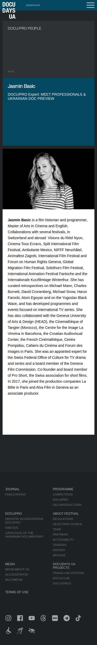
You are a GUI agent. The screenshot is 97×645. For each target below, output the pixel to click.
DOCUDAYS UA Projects (64, 566)
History (59, 550)
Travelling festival (68, 573)
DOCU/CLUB (61, 578)
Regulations (63, 518)
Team (57, 529)
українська (33, 4)
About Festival (66, 514)
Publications (15, 494)
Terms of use (16, 592)
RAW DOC (12, 527)
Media (10, 564)
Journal (12, 489)
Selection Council (68, 524)
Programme (63, 489)
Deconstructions (67, 504)
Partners (60, 534)
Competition (62, 494)
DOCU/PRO (60, 499)
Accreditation (16, 574)
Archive (59, 555)
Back (11, 71)
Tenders (59, 544)
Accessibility (63, 539)
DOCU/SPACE (62, 583)
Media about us (17, 569)
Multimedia (14, 579)
